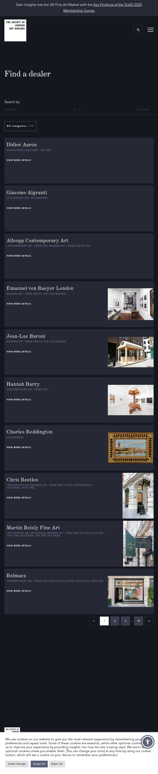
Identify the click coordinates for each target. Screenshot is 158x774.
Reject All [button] (56, 764)
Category (10, 110)
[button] (148, 742)
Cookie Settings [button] (17, 764)
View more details (19, 160)
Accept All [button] (39, 764)
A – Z (77, 110)
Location (143, 110)
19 (138, 621)
